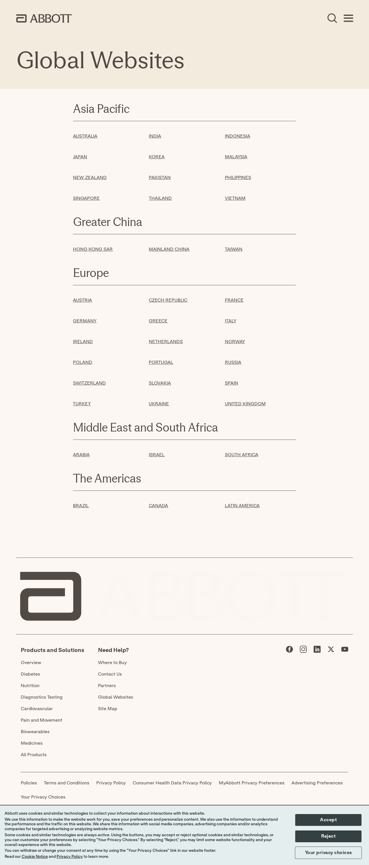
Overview (31, 662)
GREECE (158, 321)
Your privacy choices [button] (328, 852)
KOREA (157, 157)
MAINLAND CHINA (169, 249)
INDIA (155, 136)
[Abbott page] (289, 650)
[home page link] (44, 18)
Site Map (107, 708)
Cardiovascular (37, 708)
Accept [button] (328, 820)
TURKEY (82, 404)
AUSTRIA (82, 300)
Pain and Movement (41, 720)
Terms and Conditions (66, 783)
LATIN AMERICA (242, 505)
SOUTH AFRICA (241, 455)
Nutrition (30, 685)
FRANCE (234, 300)
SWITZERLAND (89, 383)
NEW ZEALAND (90, 177)
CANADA (158, 505)
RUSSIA (233, 362)
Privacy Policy (111, 783)
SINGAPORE (86, 198)
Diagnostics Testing (42, 697)
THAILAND (160, 198)
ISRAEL (157, 455)
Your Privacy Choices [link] (43, 797)
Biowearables (35, 731)
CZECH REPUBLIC (168, 300)
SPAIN (231, 383)
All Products (34, 754)
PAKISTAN (160, 177)
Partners (107, 685)
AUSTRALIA (85, 136)
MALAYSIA (236, 157)
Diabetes (30, 674)
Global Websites (115, 697)
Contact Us (110, 674)
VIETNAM (235, 198)
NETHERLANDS (166, 341)
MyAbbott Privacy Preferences (252, 783)
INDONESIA (237, 136)
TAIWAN (233, 249)
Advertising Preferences (317, 783)
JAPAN (80, 157)
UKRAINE (159, 404)
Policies (29, 783)
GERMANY (85, 321)
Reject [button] (328, 836)
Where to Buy (112, 662)
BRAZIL (81, 505)
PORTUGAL (161, 362)
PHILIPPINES (238, 177)
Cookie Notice (35, 857)
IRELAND (83, 341)
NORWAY (235, 341)
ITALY (230, 321)
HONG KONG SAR (93, 249)
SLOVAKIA (160, 383)
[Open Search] (332, 18)
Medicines (32, 743)
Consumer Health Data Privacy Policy (172, 783)
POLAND (82, 362)
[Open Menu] (348, 18)
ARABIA (81, 455)
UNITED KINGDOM (245, 404)
